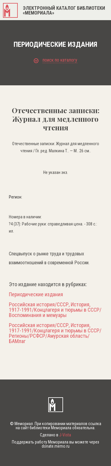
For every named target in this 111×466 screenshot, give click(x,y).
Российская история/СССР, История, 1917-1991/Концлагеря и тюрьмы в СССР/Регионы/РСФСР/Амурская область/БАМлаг (55, 333)
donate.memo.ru (56, 446)
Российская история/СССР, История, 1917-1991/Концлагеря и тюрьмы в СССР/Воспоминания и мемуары (55, 310)
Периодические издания (36, 294)
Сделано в (55, 435)
